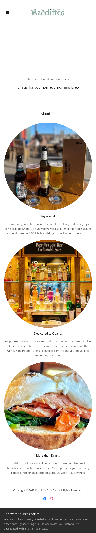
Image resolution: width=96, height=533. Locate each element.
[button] (10, 12)
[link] (48, 12)
